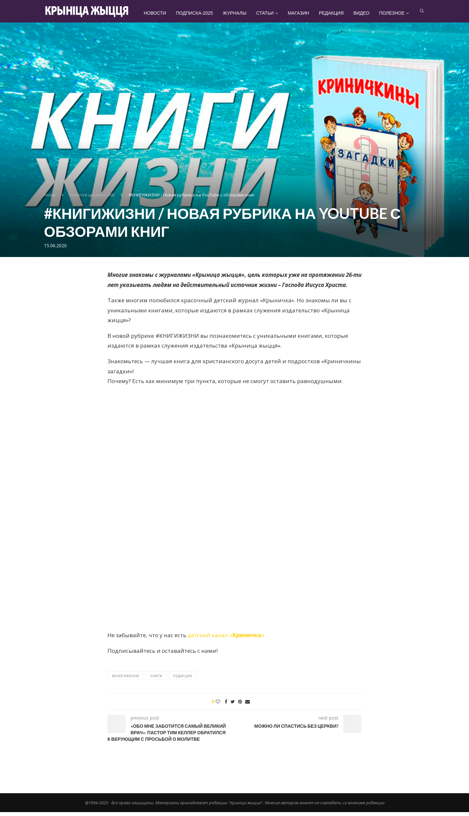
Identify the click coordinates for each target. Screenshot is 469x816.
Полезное (403, 13)
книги (156, 679)
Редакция (342, 13)
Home (50, 199)
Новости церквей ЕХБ (92, 199)
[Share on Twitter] (233, 706)
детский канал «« (226, 639)
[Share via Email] (247, 706)
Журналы (246, 13)
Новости (166, 13)
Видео (373, 13)
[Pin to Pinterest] (240, 706)
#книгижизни (125, 679)
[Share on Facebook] (226, 706)
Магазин (309, 13)
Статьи (276, 13)
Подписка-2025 (205, 13)
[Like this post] (218, 706)
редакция (182, 679)
